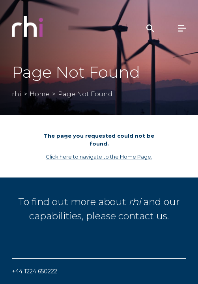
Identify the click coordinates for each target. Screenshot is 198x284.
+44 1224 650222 (34, 271)
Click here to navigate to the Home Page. (99, 156)
